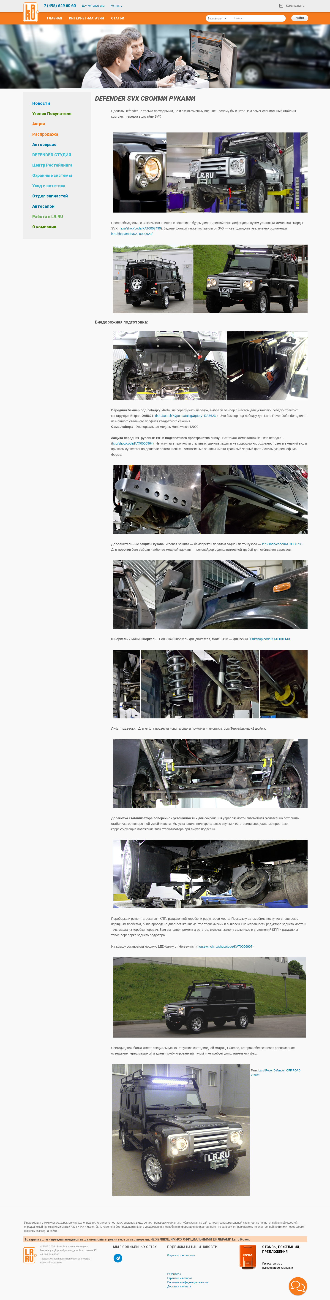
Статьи (117, 18)
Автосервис (44, 144)
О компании (44, 226)
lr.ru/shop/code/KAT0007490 (140, 228)
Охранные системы (52, 175)
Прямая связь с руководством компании (277, 1265)
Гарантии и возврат (179, 1278)
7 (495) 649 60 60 (60, 5)
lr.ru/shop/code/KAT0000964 (132, 443)
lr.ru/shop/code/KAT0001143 (270, 639)
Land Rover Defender (272, 1070)
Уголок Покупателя (51, 113)
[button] (298, 1286)
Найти (300, 17)
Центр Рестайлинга (52, 165)
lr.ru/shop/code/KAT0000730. (284, 544)
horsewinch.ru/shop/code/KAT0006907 (224, 946)
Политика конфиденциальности (187, 1282)
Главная (54, 18)
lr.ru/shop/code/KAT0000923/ (131, 234)
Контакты (117, 5)
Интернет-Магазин (86, 18)
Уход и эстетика (48, 185)
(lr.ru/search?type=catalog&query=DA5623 (185, 416)
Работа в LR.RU (47, 216)
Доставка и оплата (179, 1286)
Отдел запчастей (50, 196)
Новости (41, 103)
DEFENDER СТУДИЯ (51, 154)
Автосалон (43, 206)
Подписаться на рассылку (181, 1255)
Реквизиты (174, 1274)
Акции (38, 123)
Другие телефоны (93, 5)
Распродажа (45, 134)
